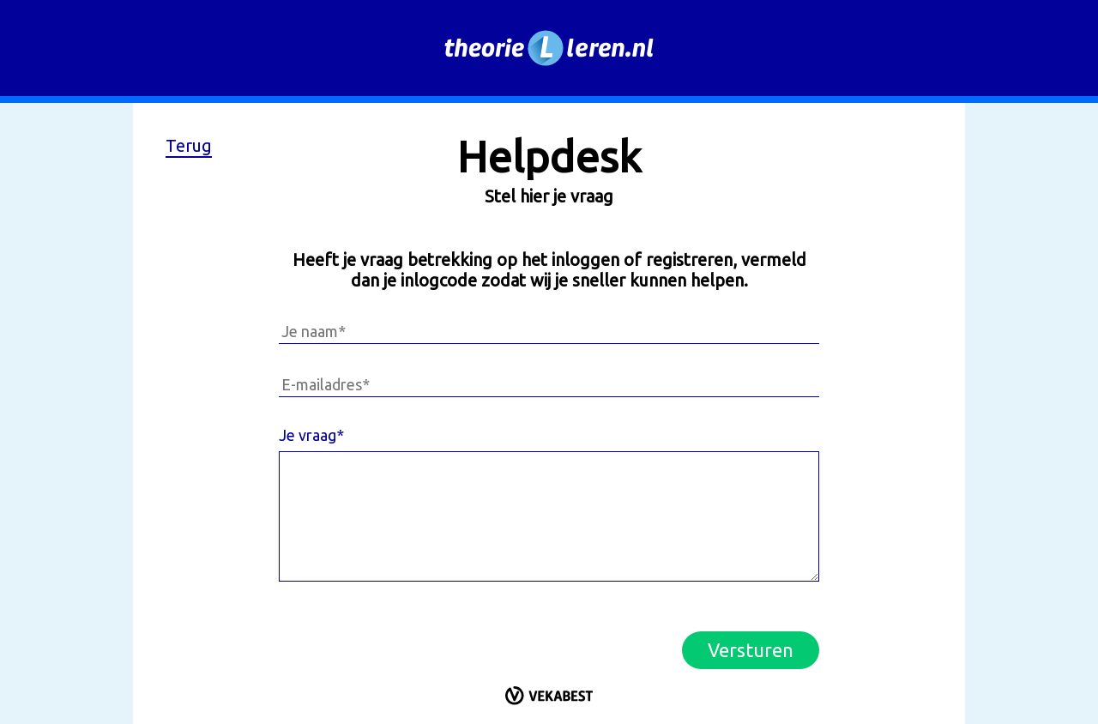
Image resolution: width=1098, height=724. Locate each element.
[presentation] (409, 635)
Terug (189, 145)
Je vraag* (311, 434)
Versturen (750, 650)
